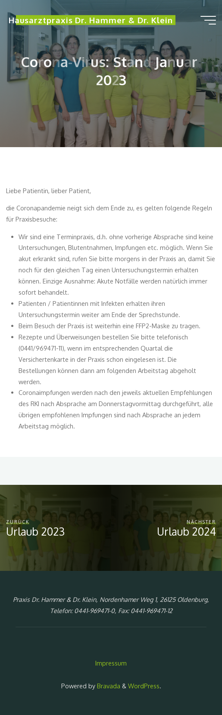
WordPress (143, 686)
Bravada (107, 686)
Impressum (111, 663)
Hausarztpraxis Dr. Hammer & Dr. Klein (91, 20)
